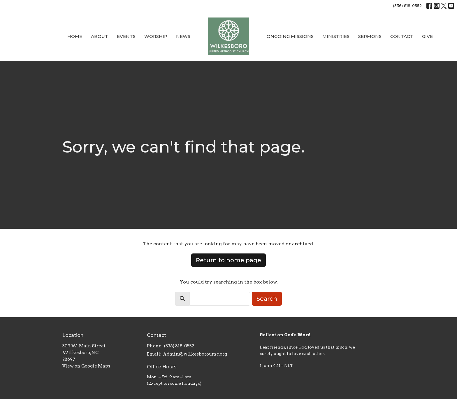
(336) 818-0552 (407, 5)
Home (74, 36)
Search (266, 298)
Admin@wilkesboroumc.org (195, 354)
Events (126, 36)
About (99, 36)
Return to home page (228, 260)
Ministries (335, 36)
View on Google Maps (86, 366)
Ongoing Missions (290, 36)
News (183, 36)
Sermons (370, 36)
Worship (155, 36)
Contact (401, 36)
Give (427, 36)
